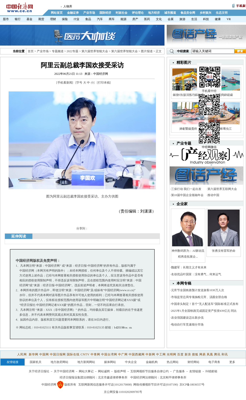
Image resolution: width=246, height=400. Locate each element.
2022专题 (72, 51)
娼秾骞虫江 (224, 128)
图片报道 (147, 51)
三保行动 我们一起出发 (186, 189)
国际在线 (73, 354)
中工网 (161, 354)
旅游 (182, 19)
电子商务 (214, 362)
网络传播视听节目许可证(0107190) (155, 384)
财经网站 (193, 362)
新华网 (33, 354)
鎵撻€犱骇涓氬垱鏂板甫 (188, 95)
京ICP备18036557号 (192, 384)
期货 (41, 19)
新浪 (188, 354)
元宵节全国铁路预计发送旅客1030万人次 (197, 290)
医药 (147, 19)
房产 (135, 19)
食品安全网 (187, 12)
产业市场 (89, 12)
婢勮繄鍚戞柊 (188, 128)
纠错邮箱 (211, 371)
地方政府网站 (59, 362)
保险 (65, 19)
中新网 (150, 354)
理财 (53, 19)
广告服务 (179, 371)
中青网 (95, 354)
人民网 (22, 354)
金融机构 (152, 362)
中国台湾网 (109, 354)
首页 (31, 51)
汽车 (100, 19)
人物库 (67, 6)
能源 (123, 19)
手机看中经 (209, 71)
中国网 (44, 354)
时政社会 (121, 12)
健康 (218, 19)
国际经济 (105, 12)
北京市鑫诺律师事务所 (112, 377)
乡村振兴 (205, 12)
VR (229, 19)
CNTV (85, 354)
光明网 (171, 354)
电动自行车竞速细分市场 (187, 324)
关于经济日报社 (39, 371)
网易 (202, 354)
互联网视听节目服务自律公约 (149, 371)
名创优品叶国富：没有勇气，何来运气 (196, 274)
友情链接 (195, 371)
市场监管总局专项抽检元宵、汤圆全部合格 (199, 297)
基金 (29, 19)
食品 (88, 19)
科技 (206, 19)
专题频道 (58, 51)
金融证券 (73, 12)
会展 (171, 19)
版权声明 (120, 371)
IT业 (76, 19)
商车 (112, 19)
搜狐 (195, 354)
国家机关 (35, 362)
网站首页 (57, 12)
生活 (194, 19)
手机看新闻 (64, 82)
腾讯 (217, 354)
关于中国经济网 (64, 371)
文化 (159, 19)
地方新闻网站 (86, 362)
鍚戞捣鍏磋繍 (224, 95)
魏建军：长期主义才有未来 (188, 267)
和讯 (224, 354)
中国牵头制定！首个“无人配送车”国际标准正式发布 (205, 304)
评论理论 (138, 12)
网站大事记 (86, 371)
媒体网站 (110, 362)
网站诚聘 (104, 371)
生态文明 (222, 12)
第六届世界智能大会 (95, 51)
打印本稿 (104, 82)
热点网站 (172, 362)
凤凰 (210, 354)
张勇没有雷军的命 (223, 250)
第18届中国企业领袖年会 (187, 195)
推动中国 (213, 195)
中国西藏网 (137, 354)
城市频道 (170, 12)
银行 (18, 19)
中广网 (123, 354)
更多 (232, 362)
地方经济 (154, 12)
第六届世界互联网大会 (222, 189)
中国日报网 (58, 354)
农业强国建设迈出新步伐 (187, 317)
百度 (180, 354)
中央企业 (131, 362)
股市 (6, 19)
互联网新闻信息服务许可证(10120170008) (105, 384)
